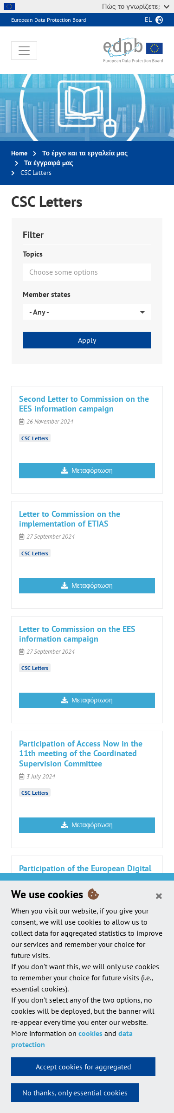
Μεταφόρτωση (87, 470)
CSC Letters (34, 437)
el (148, 19)
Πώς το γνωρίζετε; (135, 6)
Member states (47, 294)
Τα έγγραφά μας (48, 163)
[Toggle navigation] (24, 50)
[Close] (159, 895)
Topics (33, 253)
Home (19, 153)
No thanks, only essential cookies (75, 1092)
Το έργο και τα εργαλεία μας (85, 153)
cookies (90, 1033)
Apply (87, 340)
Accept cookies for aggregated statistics (83, 1069)
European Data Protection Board (48, 19)
